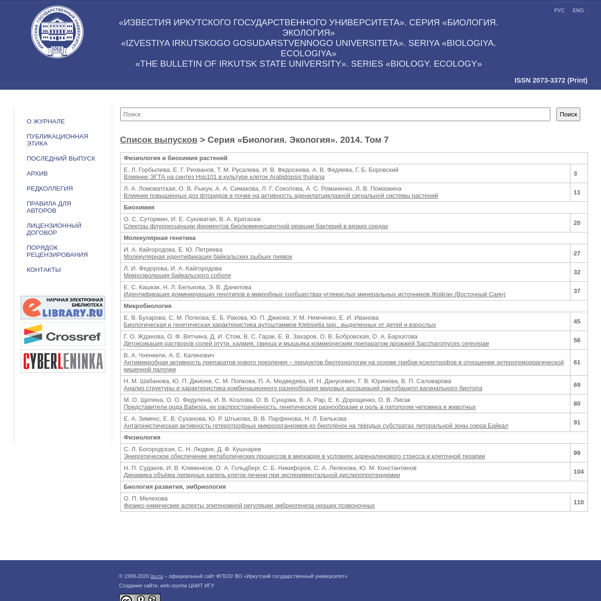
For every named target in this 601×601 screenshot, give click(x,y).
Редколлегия (50, 188)
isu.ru (156, 576)
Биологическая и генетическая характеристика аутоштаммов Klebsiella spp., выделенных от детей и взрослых (280, 324)
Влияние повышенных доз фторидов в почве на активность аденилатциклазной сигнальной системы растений (281, 195)
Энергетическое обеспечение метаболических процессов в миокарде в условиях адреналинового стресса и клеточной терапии (304, 456)
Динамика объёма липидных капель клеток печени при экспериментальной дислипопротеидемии (262, 474)
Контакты (44, 269)
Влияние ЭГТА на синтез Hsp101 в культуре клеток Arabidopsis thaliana (224, 176)
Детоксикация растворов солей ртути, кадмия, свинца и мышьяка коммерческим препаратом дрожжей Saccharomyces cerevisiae (306, 343)
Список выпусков (159, 140)
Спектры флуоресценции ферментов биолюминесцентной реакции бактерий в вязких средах (256, 226)
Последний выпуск (61, 158)
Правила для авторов (49, 207)
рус (560, 10)
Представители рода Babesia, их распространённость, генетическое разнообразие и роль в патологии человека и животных (300, 406)
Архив (37, 173)
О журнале (46, 121)
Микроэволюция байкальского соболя (177, 275)
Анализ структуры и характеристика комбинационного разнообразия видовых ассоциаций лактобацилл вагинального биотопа (303, 388)
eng (578, 10)
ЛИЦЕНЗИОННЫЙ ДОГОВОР (54, 229)
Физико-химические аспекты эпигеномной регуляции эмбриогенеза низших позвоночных (249, 505)
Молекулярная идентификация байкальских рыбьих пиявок (208, 256)
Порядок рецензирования (57, 251)
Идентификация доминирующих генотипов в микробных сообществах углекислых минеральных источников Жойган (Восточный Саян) (315, 294)
